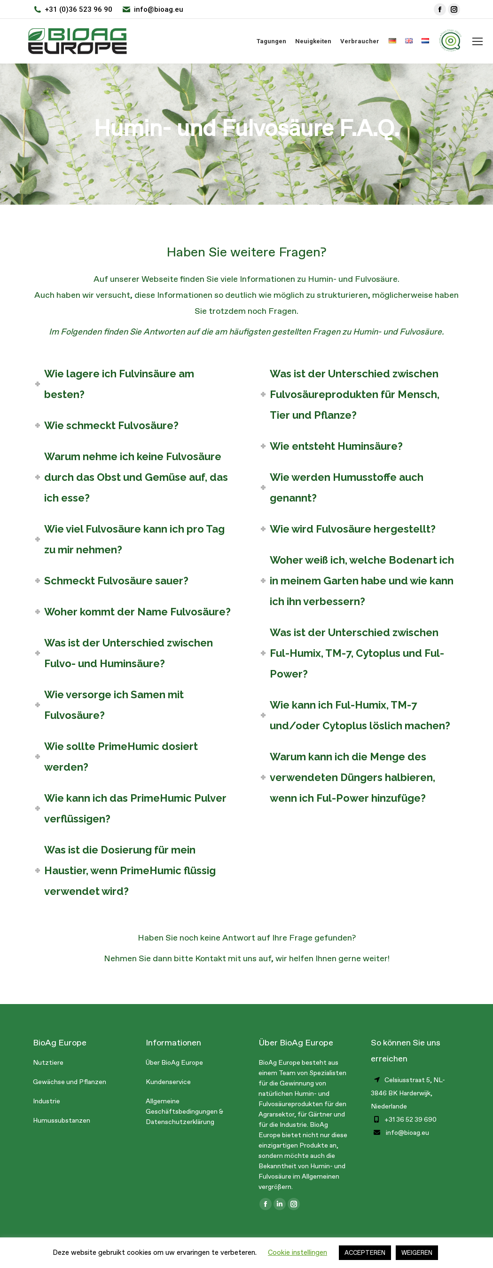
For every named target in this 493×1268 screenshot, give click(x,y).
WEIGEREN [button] (416, 1252)
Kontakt (210, 958)
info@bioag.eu (158, 9)
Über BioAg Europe (174, 1063)
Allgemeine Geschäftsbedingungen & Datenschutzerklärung (184, 1111)
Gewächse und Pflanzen (69, 1082)
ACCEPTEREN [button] (364, 1252)
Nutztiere (48, 1063)
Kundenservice (168, 1082)
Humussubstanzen (61, 1120)
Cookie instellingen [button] (297, 1252)
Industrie (46, 1101)
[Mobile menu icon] (477, 41)
